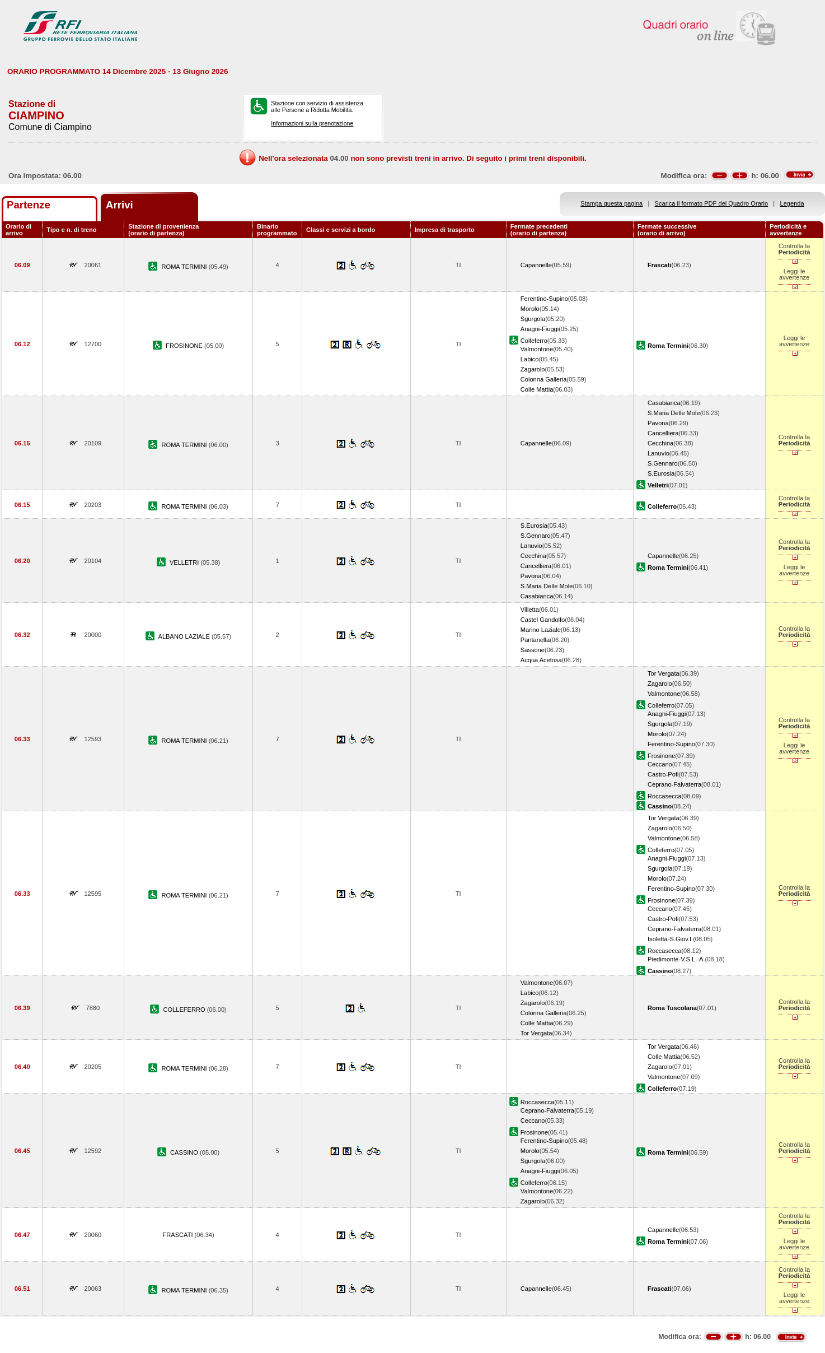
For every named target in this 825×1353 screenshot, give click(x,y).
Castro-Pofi (663, 774)
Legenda (792, 203)
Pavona (658, 423)
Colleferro (534, 340)
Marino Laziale (541, 629)
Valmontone (537, 349)
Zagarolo (533, 369)
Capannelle (536, 265)
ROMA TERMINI (185, 266)
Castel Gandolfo (543, 619)
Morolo (530, 308)
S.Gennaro (663, 463)
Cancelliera (663, 433)
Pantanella (535, 639)
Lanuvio (658, 453)
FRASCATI (179, 1234)
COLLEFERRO (185, 1009)
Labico (530, 359)
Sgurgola (533, 318)
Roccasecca (664, 796)
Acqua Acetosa (541, 660)
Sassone (533, 650)
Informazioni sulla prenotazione (312, 123)
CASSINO (185, 1152)
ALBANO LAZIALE (185, 636)
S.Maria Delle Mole (674, 413)
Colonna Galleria (544, 379)
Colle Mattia (537, 389)
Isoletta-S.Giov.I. (670, 939)
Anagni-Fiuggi (540, 329)
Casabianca (664, 402)
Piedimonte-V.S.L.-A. (676, 959)
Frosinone (661, 755)
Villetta (530, 609)
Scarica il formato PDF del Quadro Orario (711, 203)
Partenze (28, 205)
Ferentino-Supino (544, 298)
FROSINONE (185, 345)
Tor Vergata (663, 673)
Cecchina (660, 443)
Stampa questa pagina (611, 203)
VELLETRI (185, 562)
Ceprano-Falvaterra (674, 784)
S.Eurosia (661, 473)
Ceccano (660, 764)
